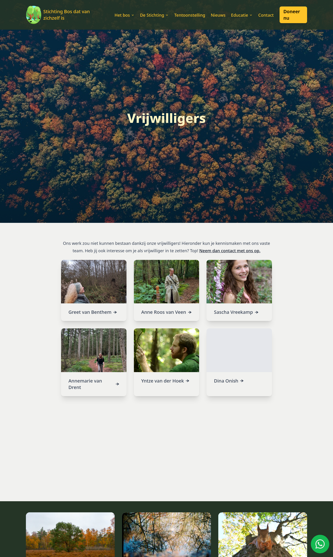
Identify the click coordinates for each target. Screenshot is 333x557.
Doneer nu (291, 14)
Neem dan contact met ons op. (229, 250)
